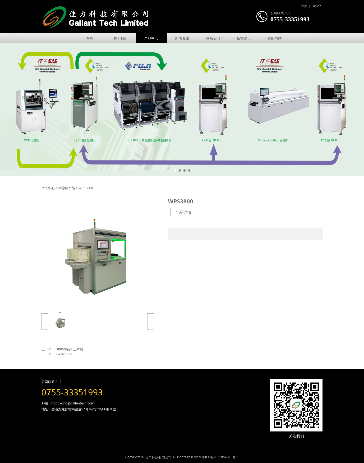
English (316, 6)
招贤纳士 (244, 38)
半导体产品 (66, 188)
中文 (304, 6)
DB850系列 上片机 (69, 349)
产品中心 (151, 38)
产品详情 (183, 212)
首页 (89, 38)
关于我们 (120, 38)
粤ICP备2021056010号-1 (220, 457)
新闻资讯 (182, 38)
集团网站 (274, 38)
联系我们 (213, 38)
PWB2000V (63, 354)
